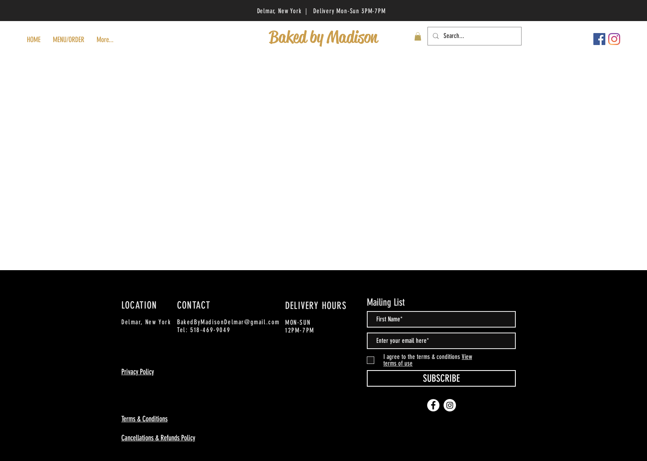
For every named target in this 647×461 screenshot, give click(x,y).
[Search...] (474, 36)
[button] (417, 36)
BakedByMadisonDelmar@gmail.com (228, 322)
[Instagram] (614, 39)
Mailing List (386, 302)
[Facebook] (599, 39)
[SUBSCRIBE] (441, 378)
